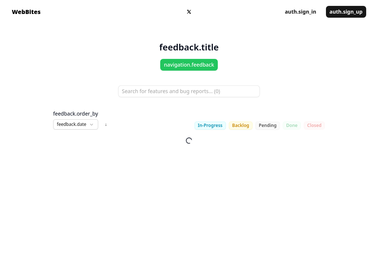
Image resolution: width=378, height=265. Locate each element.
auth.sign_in (300, 11)
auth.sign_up (346, 11)
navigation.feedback (189, 64)
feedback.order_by (75, 113)
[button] (75, 124)
